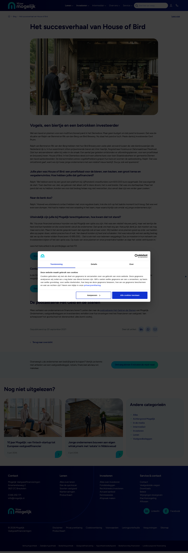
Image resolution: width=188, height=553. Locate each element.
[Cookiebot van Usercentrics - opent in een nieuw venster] (136, 256)
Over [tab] (131, 264)
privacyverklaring (92, 285)
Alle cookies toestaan (129, 295)
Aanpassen (93, 295)
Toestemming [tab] (56, 264)
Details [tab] (94, 264)
